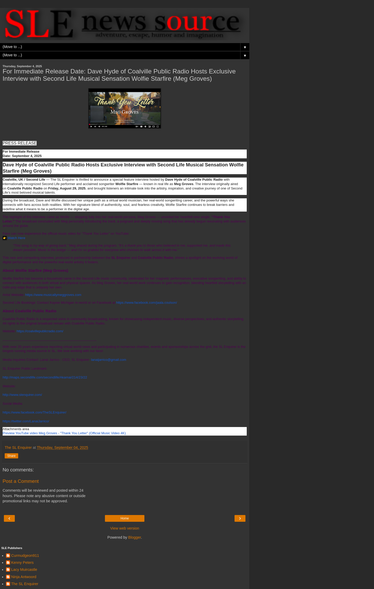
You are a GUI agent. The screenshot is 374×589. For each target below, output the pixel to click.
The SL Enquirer (24, 584)
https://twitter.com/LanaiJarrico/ (26, 421)
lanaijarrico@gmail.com (108, 360)
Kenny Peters (22, 562)
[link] (64, 433)
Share (11, 456)
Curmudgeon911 (25, 555)
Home (125, 518)
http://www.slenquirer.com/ (22, 395)
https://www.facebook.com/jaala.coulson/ (146, 302)
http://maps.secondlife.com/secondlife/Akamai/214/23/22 (45, 377)
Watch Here (16, 238)
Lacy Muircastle (24, 569)
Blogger (134, 537)
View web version (124, 528)
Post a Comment (21, 481)
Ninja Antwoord (23, 577)
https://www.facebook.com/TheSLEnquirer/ (34, 412)
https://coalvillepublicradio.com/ (40, 331)
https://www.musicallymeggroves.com (53, 295)
